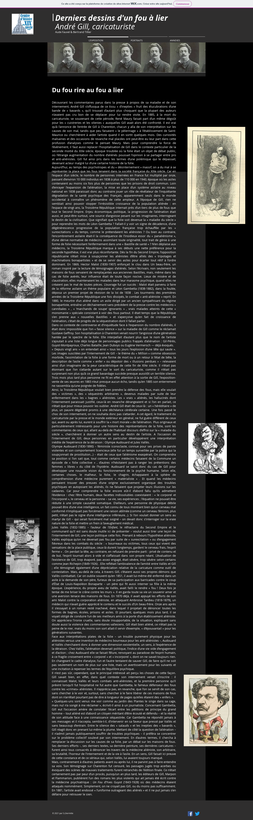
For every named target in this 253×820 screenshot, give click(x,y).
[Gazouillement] (197, 813)
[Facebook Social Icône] (190, 813)
